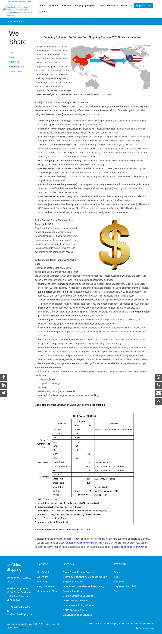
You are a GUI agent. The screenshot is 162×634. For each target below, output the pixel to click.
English (45, 11)
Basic (11, 56)
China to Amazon (145, 627)
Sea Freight (43, 571)
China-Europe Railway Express (78, 571)
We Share (111, 5)
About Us (88, 623)
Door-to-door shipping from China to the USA (85, 576)
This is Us (126, 5)
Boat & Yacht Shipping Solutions (79, 595)
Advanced (19, 20)
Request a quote (143, 5)
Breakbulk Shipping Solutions (77, 614)
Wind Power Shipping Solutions (78, 604)
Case (101, 5)
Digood (21, 627)
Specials (66, 5)
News (12, 51)
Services (52, 5)
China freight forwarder (143, 623)
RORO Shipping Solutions (76, 609)
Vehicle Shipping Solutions (76, 600)
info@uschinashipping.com (20, 613)
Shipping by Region (84, 5)
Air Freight (42, 576)
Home (42, 5)
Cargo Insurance (45, 586)
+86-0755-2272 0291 (19, 606)
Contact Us (100, 623)
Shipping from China (118, 623)
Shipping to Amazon (73, 581)
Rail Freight (43, 581)
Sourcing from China (47, 590)
